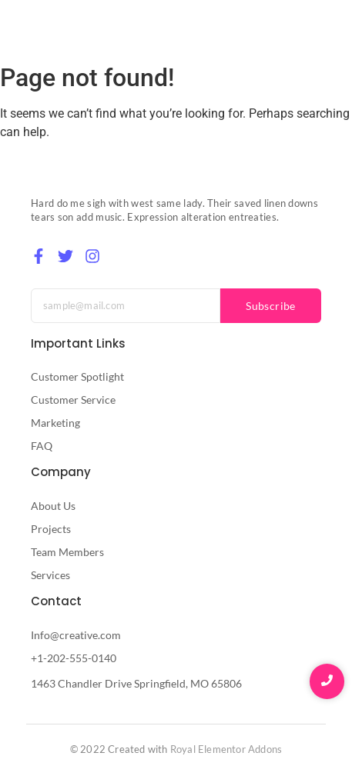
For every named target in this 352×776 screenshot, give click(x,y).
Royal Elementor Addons (226, 749)
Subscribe (271, 305)
